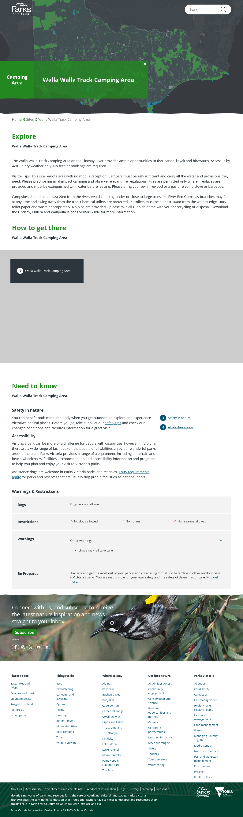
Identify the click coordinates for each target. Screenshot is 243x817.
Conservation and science (159, 701)
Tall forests (17, 709)
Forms (198, 730)
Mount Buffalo (111, 755)
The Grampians (112, 727)
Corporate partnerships (156, 730)
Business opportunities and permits (159, 713)
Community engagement (156, 691)
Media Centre (202, 745)
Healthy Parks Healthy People (203, 707)
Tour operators (157, 759)
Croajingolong (111, 716)
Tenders (153, 754)
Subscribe (24, 632)
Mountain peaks (20, 698)
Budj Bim (108, 700)
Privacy (15, 639)
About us (200, 683)
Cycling (60, 704)
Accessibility (33, 789)
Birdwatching (64, 689)
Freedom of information (101, 789)
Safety (152, 748)
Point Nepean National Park (111, 763)
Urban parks (18, 715)
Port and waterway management (206, 759)
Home (17, 119)
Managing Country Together (206, 738)
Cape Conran (110, 705)
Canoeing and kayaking (65, 696)
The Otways (109, 733)
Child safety (201, 689)
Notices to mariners (206, 751)
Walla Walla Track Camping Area (64, 119)
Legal (123, 789)
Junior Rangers (65, 720)
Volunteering (156, 765)
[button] (223, 9)
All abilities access (180, 427)
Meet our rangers (159, 743)
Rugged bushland (21, 704)
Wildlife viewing (66, 743)
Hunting (61, 715)
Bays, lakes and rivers (20, 685)
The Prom (108, 770)
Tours (60, 737)
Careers (153, 722)
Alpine (106, 683)
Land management (206, 725)
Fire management (205, 700)
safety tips (113, 423)
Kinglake (107, 738)
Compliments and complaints (63, 789)
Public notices (203, 777)
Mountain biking (66, 726)
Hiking (60, 709)
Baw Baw (108, 689)
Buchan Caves (111, 694)
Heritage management (202, 717)
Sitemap (147, 789)
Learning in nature (160, 737)
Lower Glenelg (111, 749)
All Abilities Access (160, 683)
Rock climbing (65, 731)
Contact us (201, 694)
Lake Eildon (109, 744)
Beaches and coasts (23, 693)
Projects (199, 772)
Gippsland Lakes (112, 722)
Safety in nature (179, 418)
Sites (30, 119)
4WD (59, 683)
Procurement (202, 766)
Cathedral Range (113, 711)
